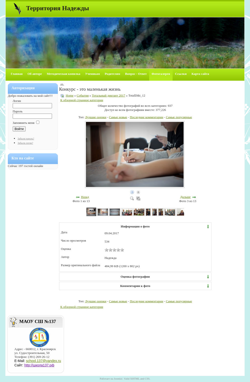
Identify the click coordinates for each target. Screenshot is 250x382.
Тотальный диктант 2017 (108, 95)
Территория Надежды (57, 8)
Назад (85, 197)
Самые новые (118, 117)
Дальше (185, 197)
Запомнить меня (23, 123)
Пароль (17, 111)
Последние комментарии (146, 117)
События (83, 95)
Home (69, 95)
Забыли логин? (25, 143)
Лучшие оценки (95, 117)
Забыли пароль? (26, 138)
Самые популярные (179, 117)
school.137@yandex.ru (43, 361)
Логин (17, 101)
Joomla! (118, 378)
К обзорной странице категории (81, 100)
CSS (147, 378)
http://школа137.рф (39, 365)
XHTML (135, 378)
